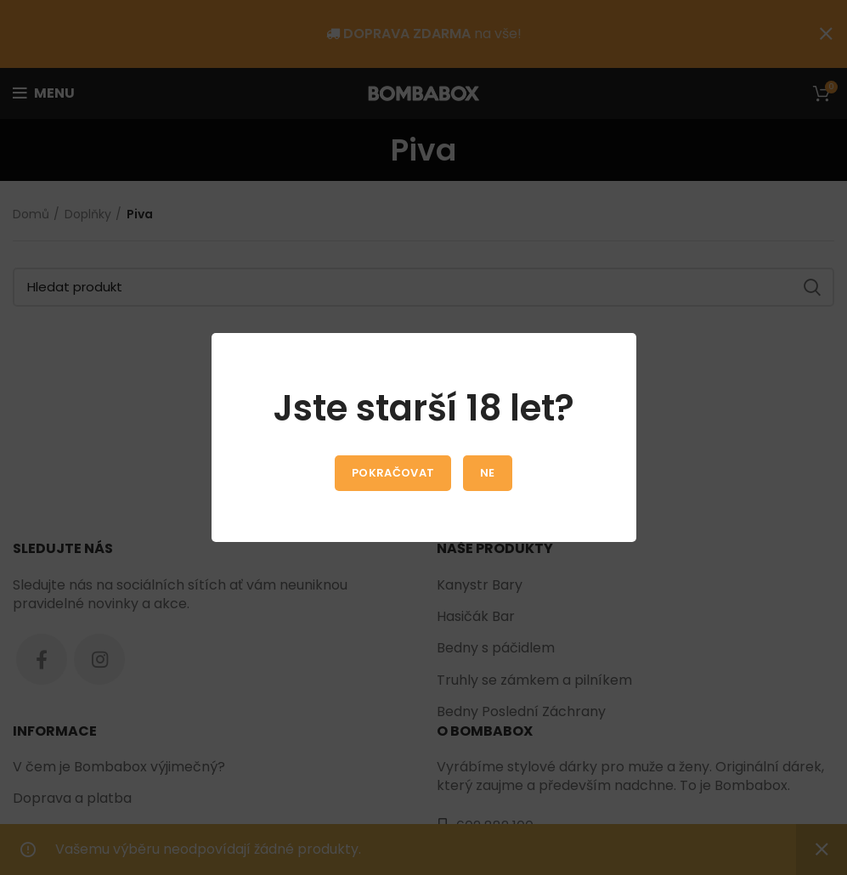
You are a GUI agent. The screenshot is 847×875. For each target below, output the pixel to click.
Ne (487, 473)
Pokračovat (393, 473)
